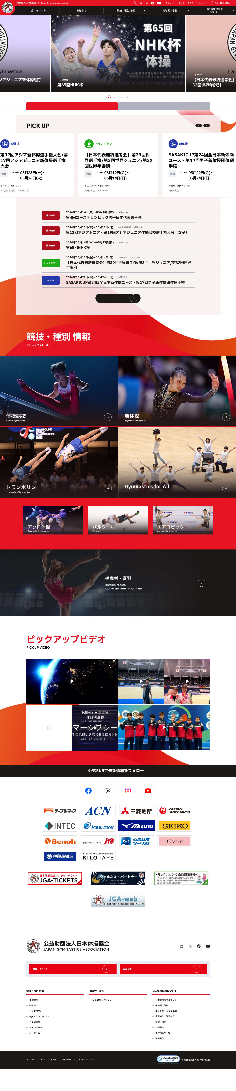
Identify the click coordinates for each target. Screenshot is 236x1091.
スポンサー (170, 3)
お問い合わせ (202, 3)
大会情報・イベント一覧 (124, 313)
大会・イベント (37, 11)
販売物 (190, 3)
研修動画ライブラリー (103, 1022)
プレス (181, 3)
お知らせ (81, 11)
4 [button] (127, 97)
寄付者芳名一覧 (162, 1055)
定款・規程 (160, 1044)
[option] (118, 53)
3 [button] (121, 97)
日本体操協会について (166, 1022)
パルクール (34, 1055)
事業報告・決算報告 (165, 1038)
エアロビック (35, 1049)
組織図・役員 (161, 1027)
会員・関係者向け (222, 3)
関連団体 (159, 1060)
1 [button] (109, 97)
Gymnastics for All (39, 1038)
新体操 (32, 1027)
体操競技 (33, 1022)
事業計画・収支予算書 (166, 1033)
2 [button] (115, 97)
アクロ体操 (34, 1044)
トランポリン (35, 1033)
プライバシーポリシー (95, 1082)
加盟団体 (159, 1049)
